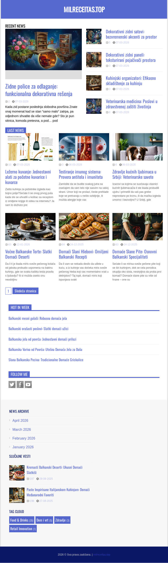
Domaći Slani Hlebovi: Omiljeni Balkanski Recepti (83, 254)
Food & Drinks (19, 520)
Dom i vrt (42, 520)
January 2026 (23, 447)
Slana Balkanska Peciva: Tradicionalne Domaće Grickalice (46, 359)
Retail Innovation (21, 528)
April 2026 (20, 420)
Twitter (12, 384)
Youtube (28, 384)
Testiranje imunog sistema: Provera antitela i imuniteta (81, 174)
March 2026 (21, 429)
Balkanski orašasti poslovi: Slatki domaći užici (38, 328)
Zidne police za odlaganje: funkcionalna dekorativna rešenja (38, 90)
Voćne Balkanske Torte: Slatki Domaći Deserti (28, 254)
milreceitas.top (84, 9)
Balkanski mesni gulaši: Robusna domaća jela (38, 318)
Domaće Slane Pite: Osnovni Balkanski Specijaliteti (134, 254)
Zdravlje (60, 520)
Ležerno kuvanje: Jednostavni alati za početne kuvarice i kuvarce (28, 176)
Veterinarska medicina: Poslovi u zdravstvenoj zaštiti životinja (132, 104)
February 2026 (23, 438)
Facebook (20, 384)
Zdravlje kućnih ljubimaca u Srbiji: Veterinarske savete (134, 174)
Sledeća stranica (25, 290)
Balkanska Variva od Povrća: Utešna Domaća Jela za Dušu (45, 349)
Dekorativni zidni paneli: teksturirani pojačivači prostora (131, 57)
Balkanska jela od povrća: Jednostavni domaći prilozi (42, 339)
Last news (15, 130)
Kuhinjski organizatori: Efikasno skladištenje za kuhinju (131, 80)
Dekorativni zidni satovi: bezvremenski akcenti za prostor (131, 34)
